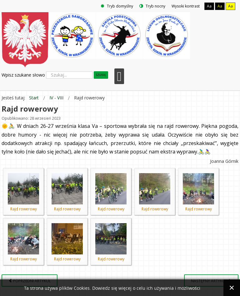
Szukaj (101, 75)
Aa (209, 6)
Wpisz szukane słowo (23, 75)
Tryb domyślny (117, 6)
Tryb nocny (152, 6)
